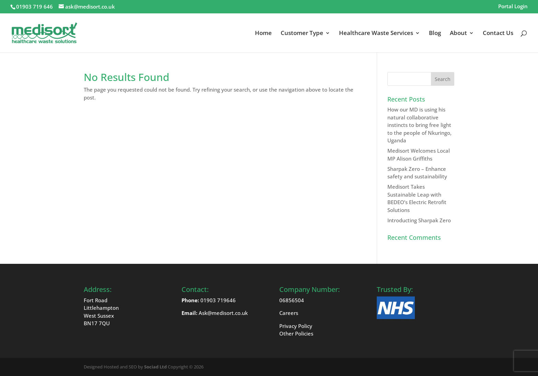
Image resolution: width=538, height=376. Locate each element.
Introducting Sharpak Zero (419, 220)
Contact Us (498, 34)
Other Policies (296, 333)
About (458, 34)
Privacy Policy (295, 325)
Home (263, 34)
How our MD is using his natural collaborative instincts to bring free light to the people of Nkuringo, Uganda (419, 125)
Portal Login (513, 7)
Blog (435, 34)
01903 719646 (218, 300)
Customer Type (302, 34)
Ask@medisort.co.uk (223, 312)
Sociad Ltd (155, 367)
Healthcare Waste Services (376, 34)
